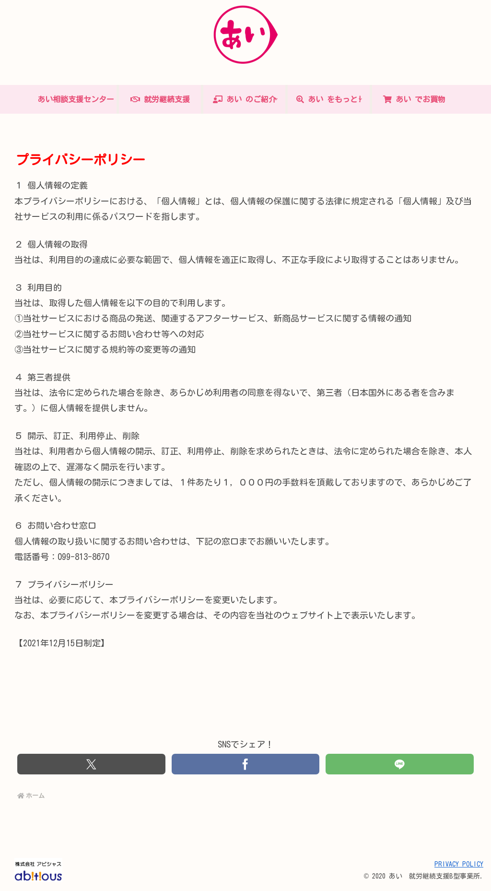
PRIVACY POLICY (458, 864)
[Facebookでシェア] (245, 764)
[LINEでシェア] (399, 764)
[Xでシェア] (91, 764)
